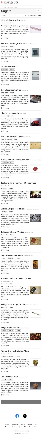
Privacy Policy (23, 426)
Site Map (7, 424)
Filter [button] (38, 11)
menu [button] (39, 2)
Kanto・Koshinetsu (8, 7)
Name (39, 15)
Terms (35, 424)
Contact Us (29, 424)
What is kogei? (15, 424)
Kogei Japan (1, 7)
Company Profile (33, 426)
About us (23, 424)
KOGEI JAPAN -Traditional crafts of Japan (9, 3)
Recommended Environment (11, 426)
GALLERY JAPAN (24, 431)
